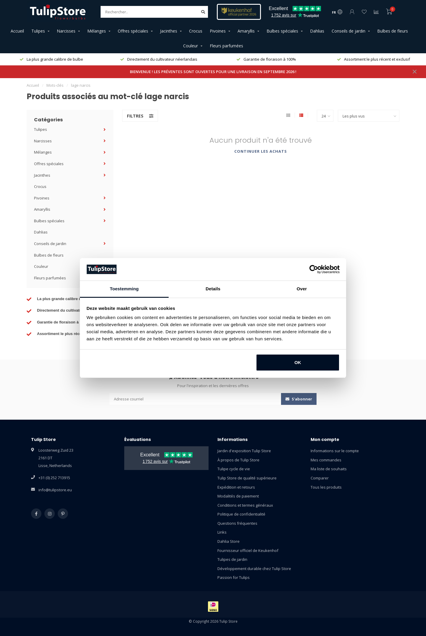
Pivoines (218, 31)
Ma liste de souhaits (329, 468)
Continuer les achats (260, 151)
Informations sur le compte (335, 450)
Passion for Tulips (233, 577)
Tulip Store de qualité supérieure (247, 478)
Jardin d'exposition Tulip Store (244, 450)
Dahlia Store (228, 541)
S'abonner (298, 399)
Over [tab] (302, 288)
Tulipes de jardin (232, 559)
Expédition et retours (236, 487)
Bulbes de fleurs (392, 31)
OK (297, 362)
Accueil (17, 31)
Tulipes (38, 31)
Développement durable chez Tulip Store (254, 568)
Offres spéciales (133, 31)
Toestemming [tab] (124, 288)
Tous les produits (326, 487)
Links (222, 532)
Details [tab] (213, 288)
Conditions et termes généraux (245, 505)
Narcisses (66, 31)
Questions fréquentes (237, 523)
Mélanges (96, 31)
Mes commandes (326, 460)
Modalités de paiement (238, 496)
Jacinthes (168, 31)
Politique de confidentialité (241, 514)
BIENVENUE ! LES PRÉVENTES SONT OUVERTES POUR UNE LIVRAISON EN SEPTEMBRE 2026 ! (213, 71)
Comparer (320, 478)
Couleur (190, 46)
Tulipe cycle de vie (233, 468)
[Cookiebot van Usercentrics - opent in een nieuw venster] (314, 269)
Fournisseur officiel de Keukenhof (247, 550)
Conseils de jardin (348, 31)
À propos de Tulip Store (238, 460)
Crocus (195, 31)
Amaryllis (246, 31)
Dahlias (317, 31)
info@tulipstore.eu (55, 489)
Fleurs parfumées (226, 46)
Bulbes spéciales (282, 31)
